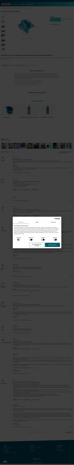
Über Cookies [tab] (53, 222)
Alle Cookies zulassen (52, 244)
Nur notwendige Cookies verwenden (37, 245)
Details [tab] (37, 222)
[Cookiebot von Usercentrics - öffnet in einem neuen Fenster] (55, 219)
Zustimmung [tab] (20, 222)
